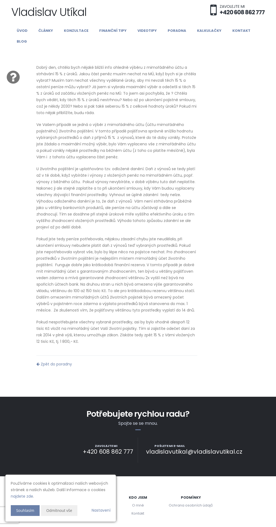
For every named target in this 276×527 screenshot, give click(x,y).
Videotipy (147, 30)
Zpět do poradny (54, 364)
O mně (138, 505)
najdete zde (22, 496)
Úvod (22, 30)
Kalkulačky (209, 30)
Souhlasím (25, 510)
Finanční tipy (113, 30)
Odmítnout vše (59, 510)
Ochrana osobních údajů (191, 505)
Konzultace (76, 30)
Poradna (177, 30)
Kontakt (241, 30)
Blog (22, 41)
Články (45, 30)
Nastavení (101, 510)
